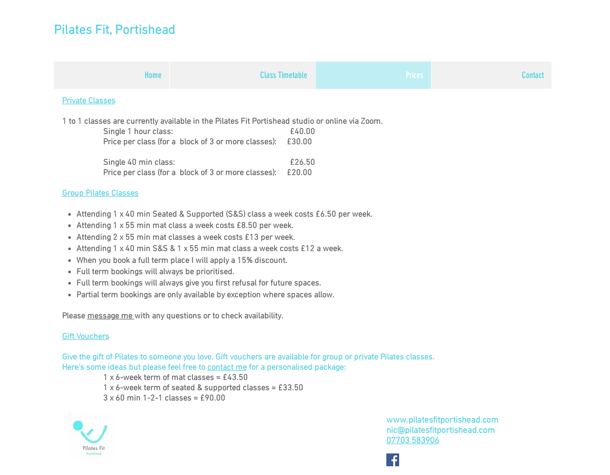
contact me (227, 368)
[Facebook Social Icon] (392, 459)
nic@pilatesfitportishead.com (440, 431)
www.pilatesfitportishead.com (442, 420)
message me (110, 316)
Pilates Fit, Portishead (114, 31)
